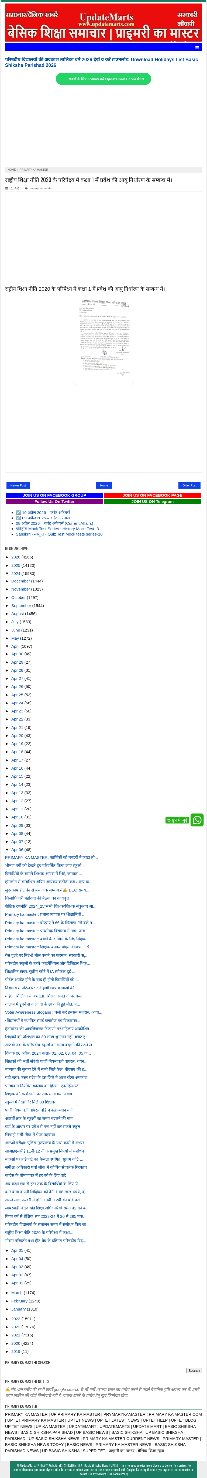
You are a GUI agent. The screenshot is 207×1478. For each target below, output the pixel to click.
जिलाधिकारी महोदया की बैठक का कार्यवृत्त (37, 898)
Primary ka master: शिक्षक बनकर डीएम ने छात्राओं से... (48, 947)
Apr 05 (17, 1250)
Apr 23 (17, 711)
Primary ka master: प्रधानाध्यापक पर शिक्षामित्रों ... (45, 914)
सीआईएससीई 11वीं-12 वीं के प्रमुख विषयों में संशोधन (44, 1151)
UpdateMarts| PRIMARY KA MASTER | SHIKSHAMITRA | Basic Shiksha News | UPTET (69, 1465)
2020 (16, 1343)
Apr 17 (17, 760)
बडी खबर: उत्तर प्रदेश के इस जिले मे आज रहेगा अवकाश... (48, 1077)
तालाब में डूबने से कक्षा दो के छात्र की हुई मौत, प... (42, 1004)
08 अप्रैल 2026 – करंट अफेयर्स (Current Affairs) (54, 523)
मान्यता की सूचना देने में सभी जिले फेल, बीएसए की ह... (46, 1069)
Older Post (189, 485)
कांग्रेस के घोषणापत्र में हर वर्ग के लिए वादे (35, 1175)
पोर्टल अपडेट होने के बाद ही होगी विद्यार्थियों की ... (42, 979)
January (19, 1309)
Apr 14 (17, 784)
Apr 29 (17, 662)
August (18, 613)
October (19, 597)
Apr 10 (17, 817)
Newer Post (18, 485)
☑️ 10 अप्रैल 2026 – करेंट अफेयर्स (43, 512)
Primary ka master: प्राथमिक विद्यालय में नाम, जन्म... (46, 930)
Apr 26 (17, 686)
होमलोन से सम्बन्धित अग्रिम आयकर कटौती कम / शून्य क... (48, 881)
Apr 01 (17, 1283)
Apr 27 (17, 678)
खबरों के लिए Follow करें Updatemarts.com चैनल (106, 79)
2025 (16, 565)
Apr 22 (17, 719)
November (21, 589)
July (15, 621)
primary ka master (39, 188)
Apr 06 (17, 849)
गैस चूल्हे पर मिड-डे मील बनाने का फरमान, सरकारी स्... (46, 955)
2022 (16, 1327)
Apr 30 (17, 653)
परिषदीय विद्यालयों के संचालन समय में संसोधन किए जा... (47, 1224)
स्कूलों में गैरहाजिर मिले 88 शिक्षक (30, 1102)
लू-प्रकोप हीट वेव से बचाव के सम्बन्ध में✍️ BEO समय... (47, 890)
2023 (16, 1318)
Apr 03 (17, 1266)
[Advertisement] (103, 126)
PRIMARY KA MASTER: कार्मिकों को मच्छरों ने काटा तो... (51, 857)
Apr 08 (17, 833)
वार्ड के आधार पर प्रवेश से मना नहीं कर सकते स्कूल (42, 1126)
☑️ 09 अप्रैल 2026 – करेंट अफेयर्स (43, 518)
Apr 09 (17, 825)
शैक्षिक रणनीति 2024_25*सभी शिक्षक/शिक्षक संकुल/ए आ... (50, 906)
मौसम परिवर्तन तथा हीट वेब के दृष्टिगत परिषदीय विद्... (45, 1240)
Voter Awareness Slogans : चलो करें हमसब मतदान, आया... (53, 1012)
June (16, 630)
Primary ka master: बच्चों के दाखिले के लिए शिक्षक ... (48, 939)
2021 (16, 1335)
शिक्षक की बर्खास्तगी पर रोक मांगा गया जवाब (38, 1094)
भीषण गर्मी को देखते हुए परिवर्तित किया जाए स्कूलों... (45, 865)
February (20, 1301)
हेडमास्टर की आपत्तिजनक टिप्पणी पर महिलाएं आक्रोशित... (49, 1028)
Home (104, 485)
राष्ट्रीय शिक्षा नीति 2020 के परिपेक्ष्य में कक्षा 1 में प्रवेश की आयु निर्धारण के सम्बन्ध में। (88, 179)
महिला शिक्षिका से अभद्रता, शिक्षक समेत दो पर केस (43, 996)
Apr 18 (17, 751)
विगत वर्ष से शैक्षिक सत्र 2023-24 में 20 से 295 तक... (46, 1216)
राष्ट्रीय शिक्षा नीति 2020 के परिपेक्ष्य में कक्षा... (39, 1232)
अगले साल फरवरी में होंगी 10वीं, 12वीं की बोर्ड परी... (44, 1200)
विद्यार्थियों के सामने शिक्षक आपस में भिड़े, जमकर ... (43, 873)
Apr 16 (17, 768)
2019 (16, 1351)
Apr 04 (17, 1258)
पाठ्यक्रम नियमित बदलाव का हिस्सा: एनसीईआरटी (42, 1085)
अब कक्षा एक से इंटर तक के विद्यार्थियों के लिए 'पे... (43, 1183)
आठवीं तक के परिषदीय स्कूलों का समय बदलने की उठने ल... (50, 1045)
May (15, 638)
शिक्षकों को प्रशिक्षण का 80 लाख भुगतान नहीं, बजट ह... (47, 1036)
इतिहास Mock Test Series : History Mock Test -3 (57, 528)
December (21, 581)
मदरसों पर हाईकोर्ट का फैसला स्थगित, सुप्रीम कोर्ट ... (44, 1159)
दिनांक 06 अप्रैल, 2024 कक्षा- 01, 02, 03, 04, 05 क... (48, 1053)
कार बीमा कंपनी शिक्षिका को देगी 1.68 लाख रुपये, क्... (47, 1191)
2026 (16, 557)
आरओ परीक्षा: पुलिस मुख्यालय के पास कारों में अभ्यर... (46, 1142)
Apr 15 (17, 776)
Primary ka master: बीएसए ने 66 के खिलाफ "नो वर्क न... (50, 922)
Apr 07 (17, 841)
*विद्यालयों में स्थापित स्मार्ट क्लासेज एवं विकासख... (42, 1020)
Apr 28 (17, 670)
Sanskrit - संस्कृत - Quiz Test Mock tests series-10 (59, 534)
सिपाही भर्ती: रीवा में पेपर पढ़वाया (30, 1134)
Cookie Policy (120, 1474)
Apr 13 (17, 792)
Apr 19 (17, 743)
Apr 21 (17, 727)
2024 (16, 573)
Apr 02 (17, 1275)
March (17, 1292)
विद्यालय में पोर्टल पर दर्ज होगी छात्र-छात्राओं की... (41, 988)
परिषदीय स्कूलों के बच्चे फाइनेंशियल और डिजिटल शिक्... (47, 963)
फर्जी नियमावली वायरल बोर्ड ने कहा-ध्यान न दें (39, 1110)
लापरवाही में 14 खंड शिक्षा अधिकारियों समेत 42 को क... (47, 1208)
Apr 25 (17, 694)
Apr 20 (17, 735)
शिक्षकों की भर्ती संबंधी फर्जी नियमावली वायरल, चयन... (46, 1061)
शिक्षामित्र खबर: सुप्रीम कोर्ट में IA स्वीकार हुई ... (40, 971)
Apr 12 (17, 800)
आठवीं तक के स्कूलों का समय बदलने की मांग (39, 1118)
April (15, 646)
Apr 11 (17, 809)
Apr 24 (17, 703)
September (21, 605)
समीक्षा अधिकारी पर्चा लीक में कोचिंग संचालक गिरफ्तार (46, 1167)
